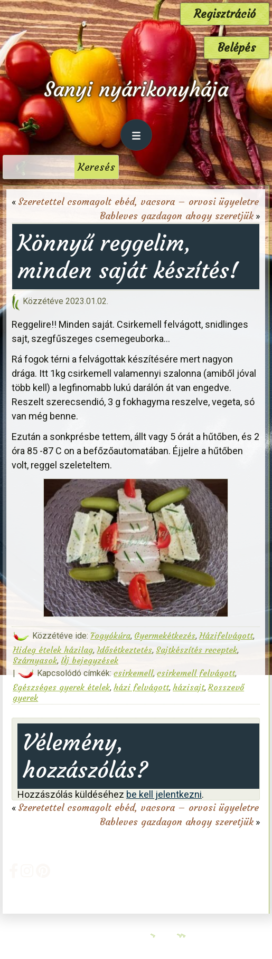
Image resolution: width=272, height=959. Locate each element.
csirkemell (133, 673)
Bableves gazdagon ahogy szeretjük (177, 216)
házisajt (188, 687)
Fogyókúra (110, 635)
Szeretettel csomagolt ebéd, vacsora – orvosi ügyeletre (138, 201)
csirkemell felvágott (196, 673)
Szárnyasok (35, 660)
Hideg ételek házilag (53, 649)
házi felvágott (141, 687)
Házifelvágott (226, 635)
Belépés (237, 48)
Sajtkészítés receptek (196, 649)
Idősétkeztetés (124, 649)
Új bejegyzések (89, 660)
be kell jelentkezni (164, 794)
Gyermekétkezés (164, 635)
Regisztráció (225, 14)
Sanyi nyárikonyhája (136, 89)
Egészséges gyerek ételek (61, 687)
